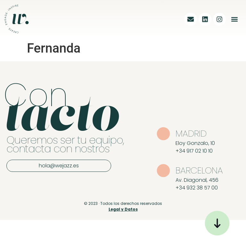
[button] (234, 19)
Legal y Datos (123, 209)
